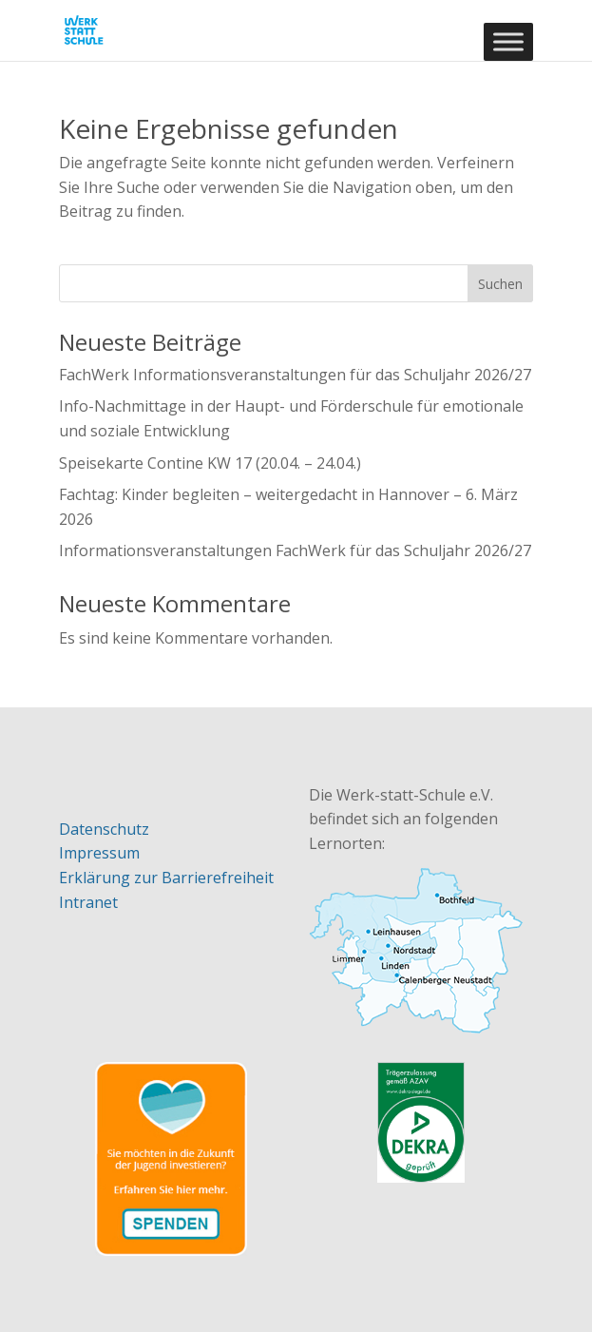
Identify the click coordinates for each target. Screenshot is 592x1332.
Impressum (99, 852)
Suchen (500, 284)
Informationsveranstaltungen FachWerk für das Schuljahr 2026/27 (295, 550)
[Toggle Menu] (508, 41)
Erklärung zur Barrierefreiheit (166, 877)
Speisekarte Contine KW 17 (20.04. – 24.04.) (210, 463)
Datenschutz (104, 829)
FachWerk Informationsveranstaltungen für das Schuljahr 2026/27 (295, 374)
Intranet (88, 902)
